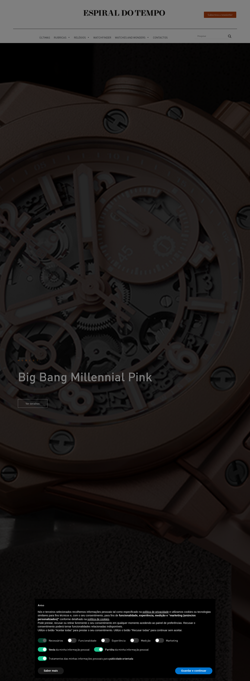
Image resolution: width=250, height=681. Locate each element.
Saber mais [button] (51, 670)
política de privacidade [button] (156, 611)
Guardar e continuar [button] (193, 670)
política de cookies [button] (98, 619)
